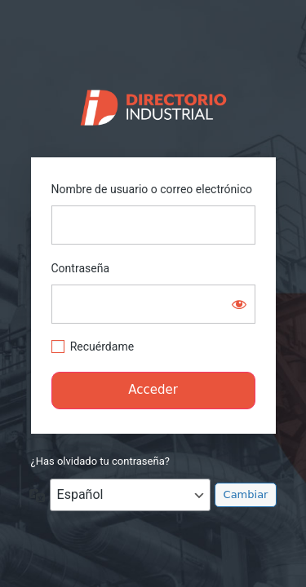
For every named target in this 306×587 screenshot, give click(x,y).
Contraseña (80, 268)
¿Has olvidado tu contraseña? (100, 461)
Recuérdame (102, 346)
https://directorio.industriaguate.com (153, 103)
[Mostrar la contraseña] (239, 304)
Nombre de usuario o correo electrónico (152, 189)
